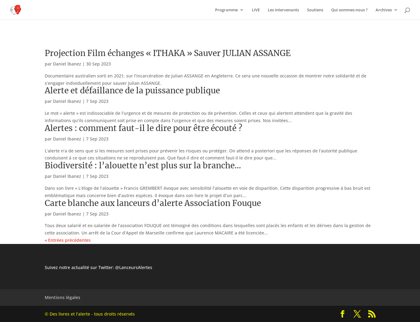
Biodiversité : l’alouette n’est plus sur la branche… (143, 165)
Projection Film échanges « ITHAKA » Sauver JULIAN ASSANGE (168, 53)
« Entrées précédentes (68, 240)
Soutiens (315, 10)
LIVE (256, 10)
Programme (226, 10)
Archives (384, 10)
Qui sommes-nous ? (349, 10)
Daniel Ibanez (67, 64)
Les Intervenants (283, 10)
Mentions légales (62, 297)
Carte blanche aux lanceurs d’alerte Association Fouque (153, 203)
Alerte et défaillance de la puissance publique (132, 90)
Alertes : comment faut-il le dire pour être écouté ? (143, 128)
